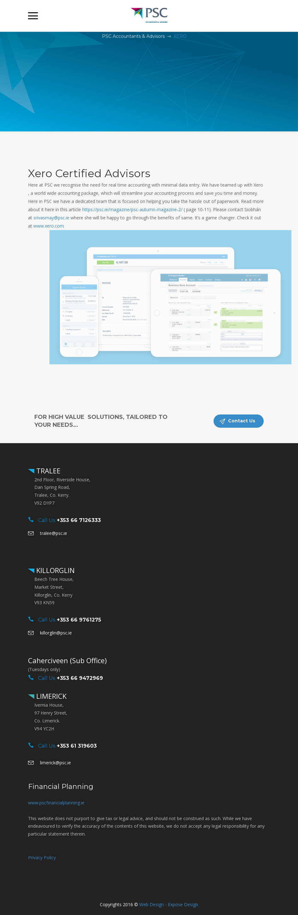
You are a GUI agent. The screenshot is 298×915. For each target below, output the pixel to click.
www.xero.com (48, 226)
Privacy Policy (42, 857)
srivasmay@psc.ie (51, 218)
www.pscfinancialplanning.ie (56, 803)
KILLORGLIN (54, 570)
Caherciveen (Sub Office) (67, 660)
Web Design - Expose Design (168, 904)
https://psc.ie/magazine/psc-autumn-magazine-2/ (132, 209)
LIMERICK (50, 696)
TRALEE (47, 470)
